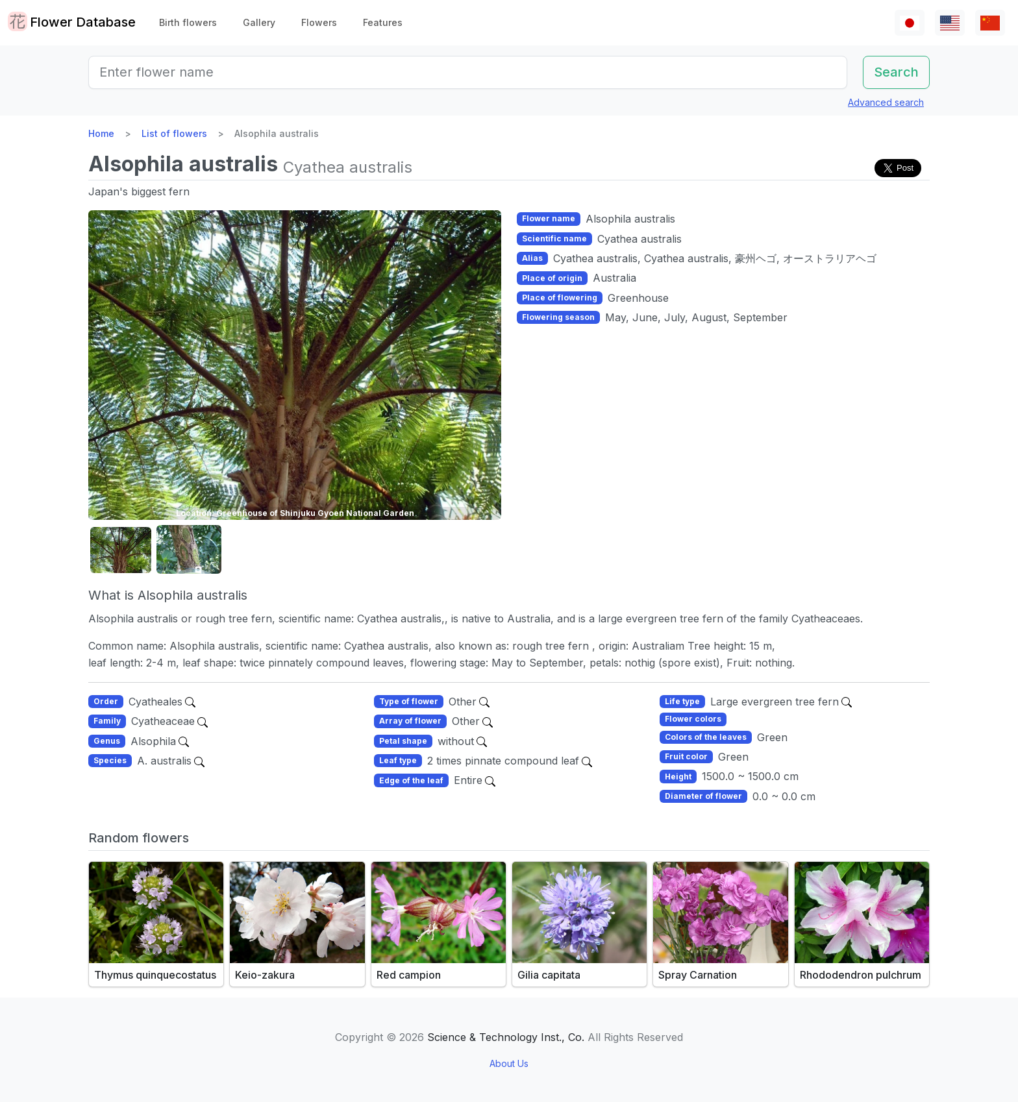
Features (383, 22)
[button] (120, 550)
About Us (509, 1063)
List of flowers (174, 133)
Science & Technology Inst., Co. (505, 1037)
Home (101, 133)
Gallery (259, 22)
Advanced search (886, 102)
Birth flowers (188, 22)
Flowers (319, 22)
